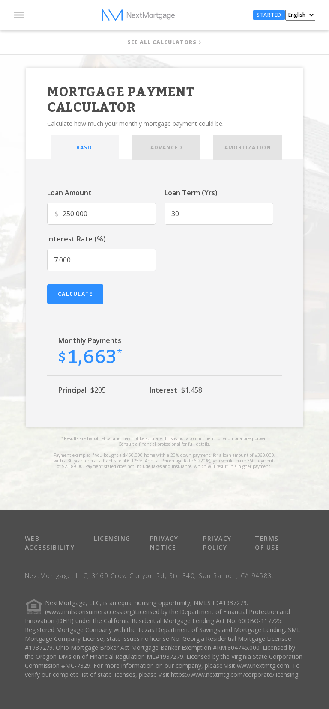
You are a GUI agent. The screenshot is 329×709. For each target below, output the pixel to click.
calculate (75, 294)
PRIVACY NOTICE (164, 542)
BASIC (84, 147)
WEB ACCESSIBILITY (50, 542)
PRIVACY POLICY (217, 542)
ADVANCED (166, 147)
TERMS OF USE (267, 542)
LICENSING (112, 538)
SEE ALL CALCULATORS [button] (162, 42)
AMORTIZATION (247, 147)
